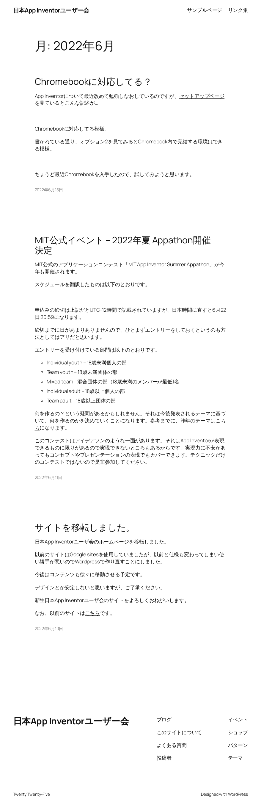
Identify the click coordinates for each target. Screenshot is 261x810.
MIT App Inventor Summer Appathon (169, 264)
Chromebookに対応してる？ (93, 81)
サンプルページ (204, 10)
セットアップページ (201, 96)
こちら (92, 613)
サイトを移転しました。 (85, 527)
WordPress (238, 794)
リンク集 (238, 10)
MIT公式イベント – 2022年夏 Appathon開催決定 (123, 245)
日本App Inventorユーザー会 (51, 10)
